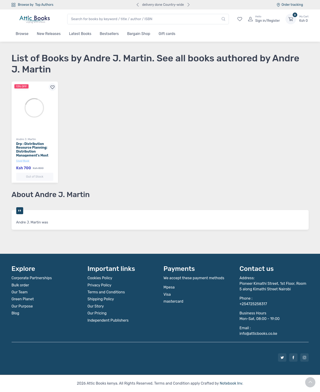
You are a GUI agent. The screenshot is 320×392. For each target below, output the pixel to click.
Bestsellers (109, 33)
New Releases (49, 33)
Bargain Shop (138, 33)
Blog (15, 313)
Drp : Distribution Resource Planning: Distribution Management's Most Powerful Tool (32, 151)
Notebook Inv (231, 383)
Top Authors (44, 5)
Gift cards (167, 33)
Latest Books (80, 33)
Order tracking (289, 5)
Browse (22, 33)
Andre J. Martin (26, 139)
